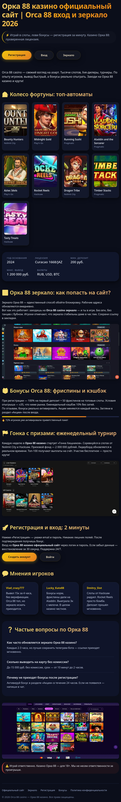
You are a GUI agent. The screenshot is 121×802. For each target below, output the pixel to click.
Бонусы (63, 790)
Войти (50, 557)
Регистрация (16, 55)
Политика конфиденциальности (89, 790)
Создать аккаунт (19, 557)
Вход (44, 55)
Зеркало (68, 55)
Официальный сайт (13, 790)
